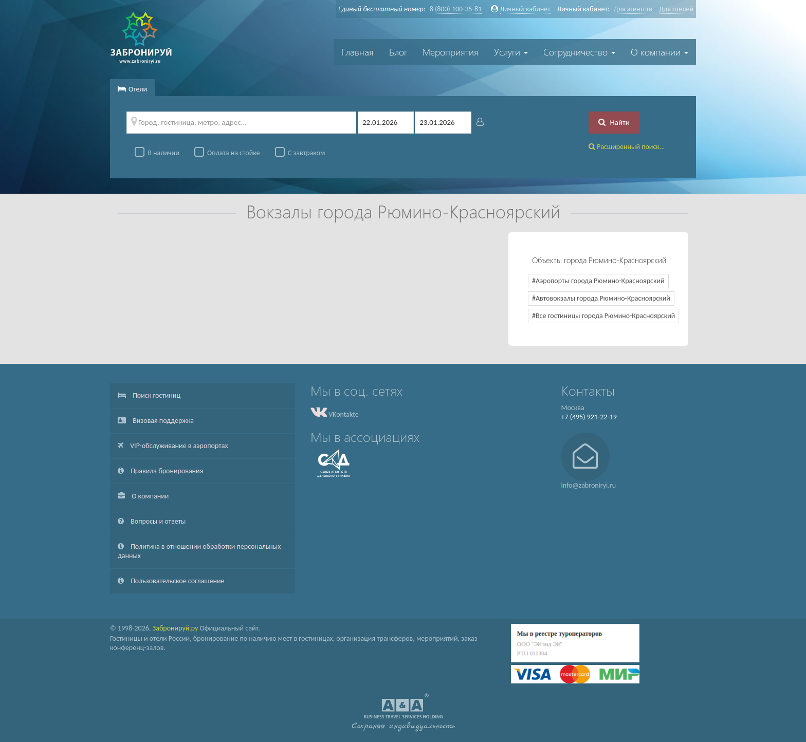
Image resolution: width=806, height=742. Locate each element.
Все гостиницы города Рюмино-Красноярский (605, 315)
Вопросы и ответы (152, 521)
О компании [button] (659, 52)
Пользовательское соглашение (171, 581)
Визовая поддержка (156, 420)
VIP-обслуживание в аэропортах (173, 445)
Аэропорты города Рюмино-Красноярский (600, 280)
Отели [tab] (132, 89)
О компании (143, 496)
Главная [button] (357, 52)
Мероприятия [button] (451, 52)
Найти (614, 122)
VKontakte (334, 414)
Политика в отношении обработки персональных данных (199, 551)
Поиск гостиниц (149, 395)
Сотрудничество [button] (579, 52)
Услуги (511, 52)
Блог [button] (398, 52)
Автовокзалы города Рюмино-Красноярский (603, 298)
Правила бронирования (160, 471)
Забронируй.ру (175, 628)
